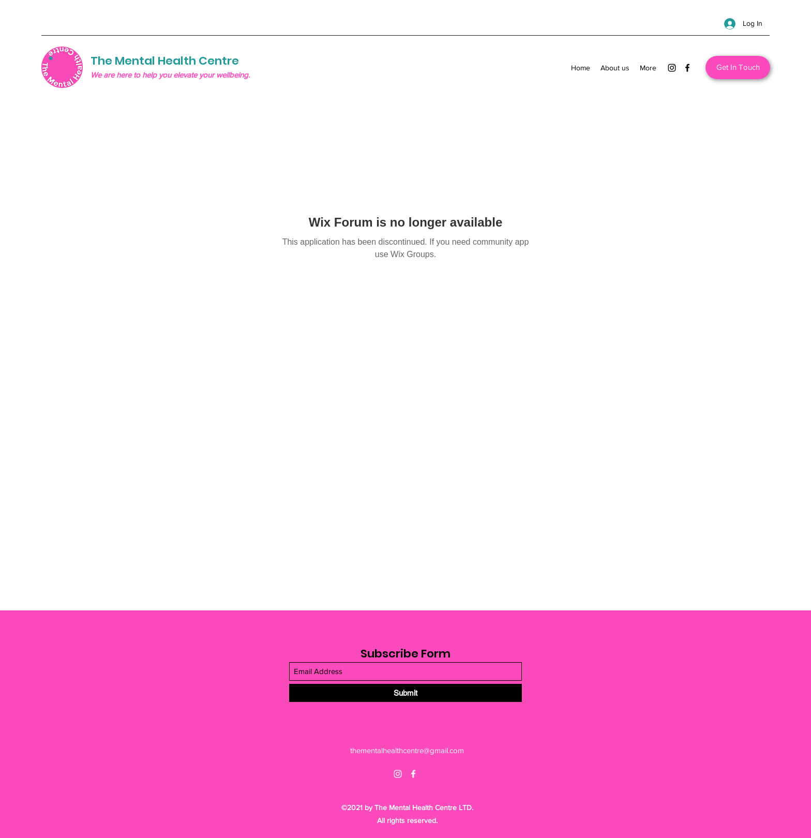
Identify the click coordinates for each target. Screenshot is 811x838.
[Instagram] (672, 68)
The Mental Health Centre (165, 61)
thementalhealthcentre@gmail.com (407, 750)
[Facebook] (687, 68)
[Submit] (405, 693)
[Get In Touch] (737, 67)
